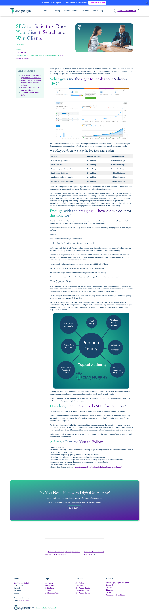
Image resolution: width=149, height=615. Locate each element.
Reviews (48, 590)
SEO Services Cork (82, 590)
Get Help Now (74, 508)
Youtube (109, 587)
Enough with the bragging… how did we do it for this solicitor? (31, 82)
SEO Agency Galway (83, 593)
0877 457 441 (24, 600)
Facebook (109, 585)
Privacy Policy (50, 585)
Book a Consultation (126, 11)
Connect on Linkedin (22, 58)
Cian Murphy (21, 52)
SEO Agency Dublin (82, 588)
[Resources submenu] (90, 10)
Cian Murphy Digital (21, 583)
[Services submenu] (79, 10)
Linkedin (109, 590)
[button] (147, 3)
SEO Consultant (81, 585)
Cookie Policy (50, 588)
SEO (61, 55)
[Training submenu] (60, 10)
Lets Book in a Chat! (97, 3)
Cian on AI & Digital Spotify (116, 595)
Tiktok (108, 592)
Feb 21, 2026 (20, 44)
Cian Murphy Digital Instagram (117, 582)
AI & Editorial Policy (52, 593)
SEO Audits (79, 583)
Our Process (49, 583)
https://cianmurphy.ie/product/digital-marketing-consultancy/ (98, 467)
